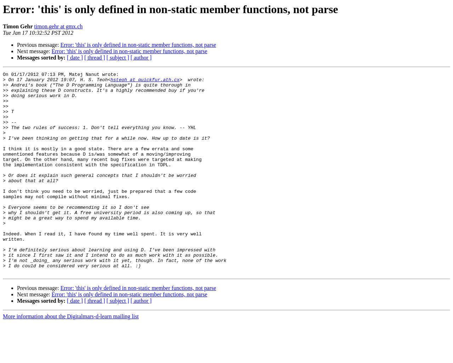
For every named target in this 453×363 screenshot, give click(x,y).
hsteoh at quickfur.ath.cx (144, 81)
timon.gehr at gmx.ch (58, 26)
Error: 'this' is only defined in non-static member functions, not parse (138, 45)
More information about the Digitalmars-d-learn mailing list (71, 357)
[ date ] (75, 58)
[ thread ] (94, 58)
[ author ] (141, 58)
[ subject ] (118, 58)
